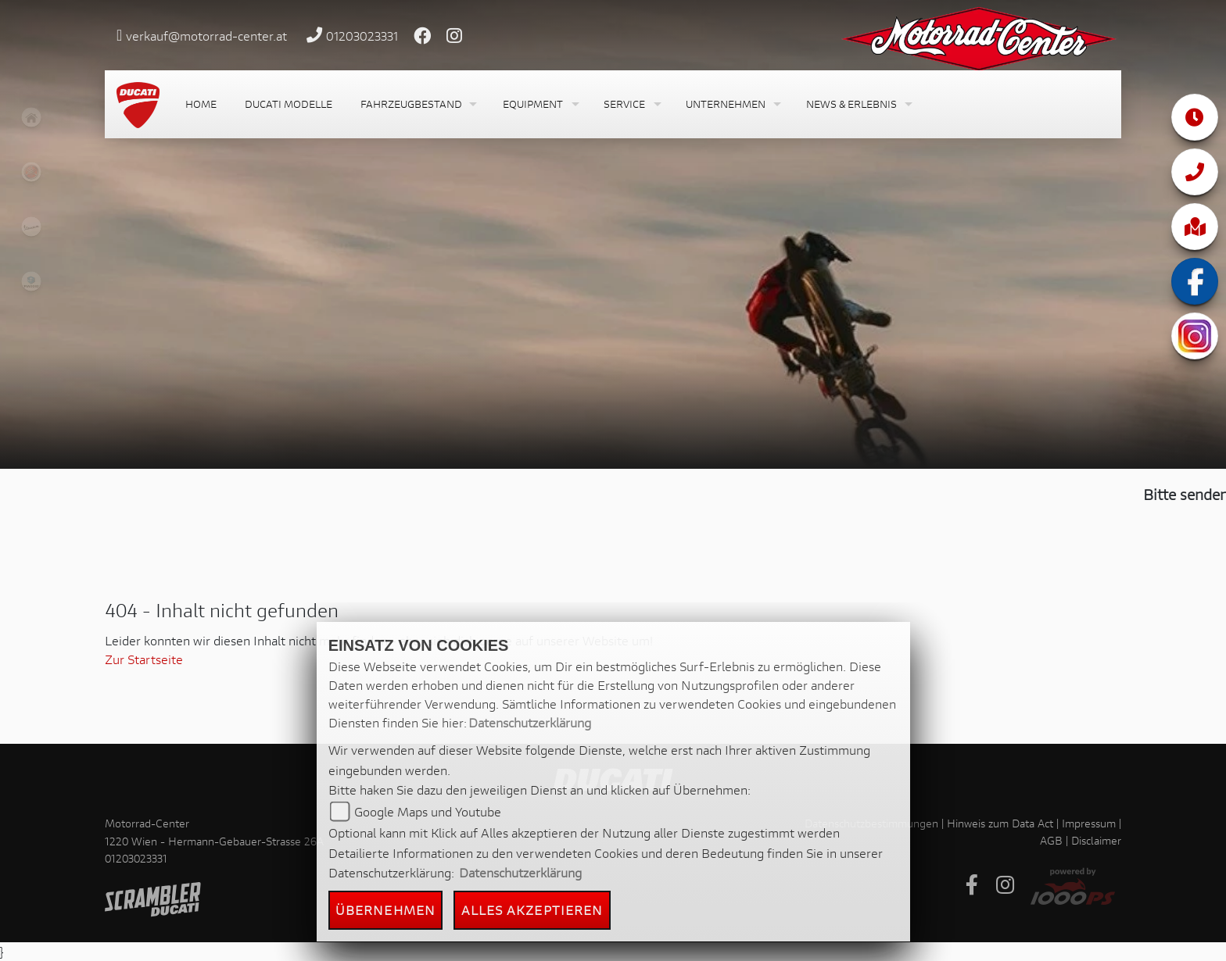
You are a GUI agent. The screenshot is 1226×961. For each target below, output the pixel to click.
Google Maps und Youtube (427, 811)
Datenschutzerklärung (529, 722)
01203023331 (362, 35)
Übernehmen (385, 910)
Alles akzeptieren (532, 910)
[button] (417, 104)
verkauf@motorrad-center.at (206, 35)
